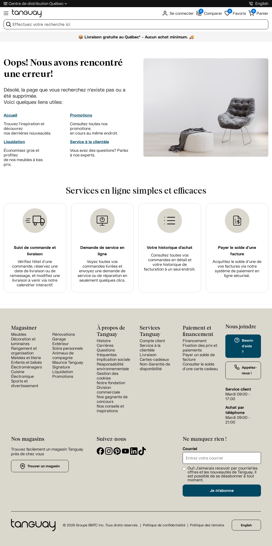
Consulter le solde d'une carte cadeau (200, 366)
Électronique (22, 376)
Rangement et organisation (24, 350)
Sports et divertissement (24, 383)
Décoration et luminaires (23, 341)
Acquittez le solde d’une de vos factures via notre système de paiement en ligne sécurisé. (237, 268)
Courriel (190, 449)
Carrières (105, 345)
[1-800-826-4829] (251, 3)
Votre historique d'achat (169, 247)
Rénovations (63, 334)
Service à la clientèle (89, 141)
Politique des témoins (207, 525)
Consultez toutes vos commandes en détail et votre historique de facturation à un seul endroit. (169, 262)
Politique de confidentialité (164, 525)
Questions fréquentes (107, 352)
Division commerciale (108, 389)
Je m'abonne (222, 490)
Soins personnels (67, 348)
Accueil (10, 115)
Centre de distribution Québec (36, 3)
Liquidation (14, 141)
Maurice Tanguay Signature (67, 364)
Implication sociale (113, 359)
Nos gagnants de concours (112, 399)
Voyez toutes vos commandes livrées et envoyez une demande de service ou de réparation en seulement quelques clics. (102, 271)
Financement (194, 340)
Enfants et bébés (26, 362)
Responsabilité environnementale (113, 366)
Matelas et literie (26, 357)
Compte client (152, 340)
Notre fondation (111, 382)
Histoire (104, 340)
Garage (59, 339)
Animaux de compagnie (63, 355)
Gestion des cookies (107, 375)
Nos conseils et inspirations (110, 408)
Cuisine (17, 371)
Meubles (18, 334)
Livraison (148, 354)
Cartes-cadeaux (154, 359)
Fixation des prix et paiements (200, 347)
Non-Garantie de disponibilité (155, 366)
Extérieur (60, 343)
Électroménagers (26, 367)
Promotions (81, 115)
